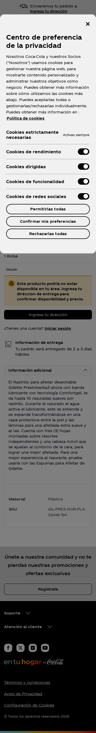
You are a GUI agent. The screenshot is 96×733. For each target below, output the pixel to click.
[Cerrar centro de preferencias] (87, 24)
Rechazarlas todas (48, 233)
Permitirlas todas (48, 209)
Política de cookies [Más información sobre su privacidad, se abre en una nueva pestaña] (26, 118)
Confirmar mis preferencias (48, 221)
